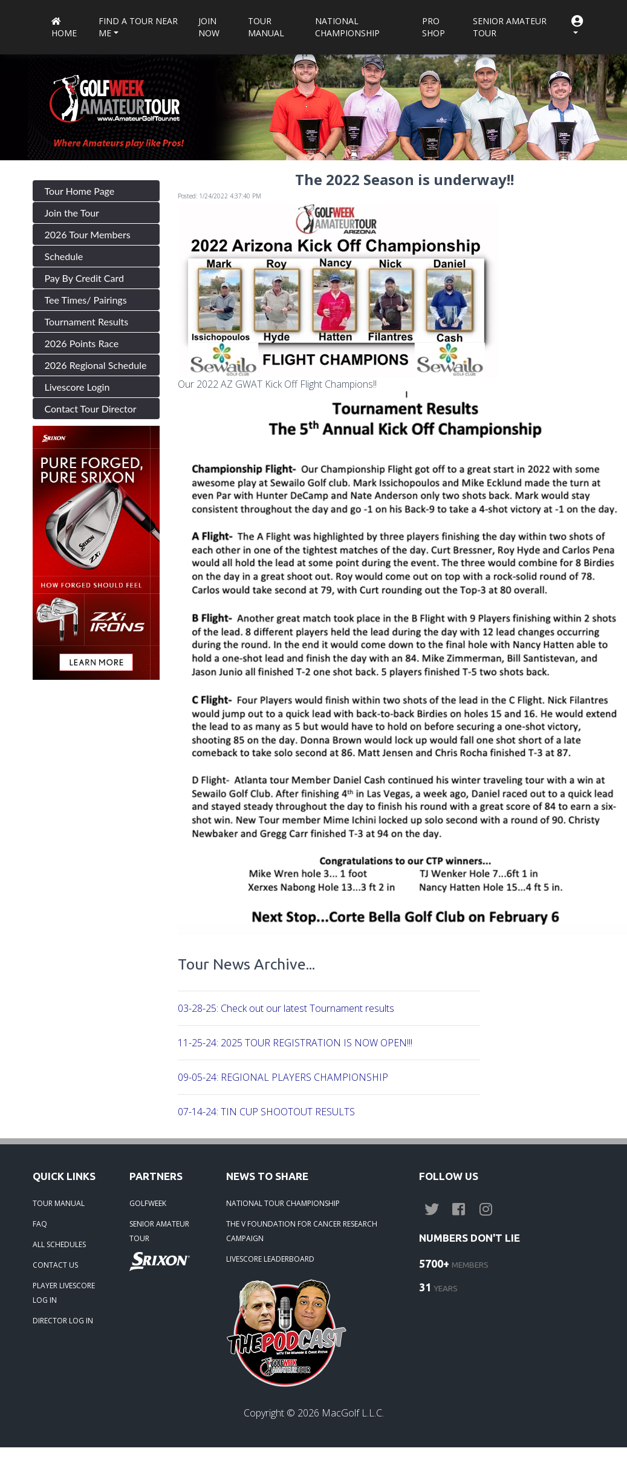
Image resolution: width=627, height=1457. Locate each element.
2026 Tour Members (88, 234)
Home (64, 28)
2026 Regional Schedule (96, 365)
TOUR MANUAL (59, 1203)
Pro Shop (433, 27)
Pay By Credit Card (85, 278)
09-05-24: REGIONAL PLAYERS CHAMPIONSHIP (283, 1077)
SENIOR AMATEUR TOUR (159, 1231)
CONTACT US (55, 1265)
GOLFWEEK (147, 1203)
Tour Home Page (80, 191)
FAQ (40, 1224)
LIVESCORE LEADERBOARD (270, 1259)
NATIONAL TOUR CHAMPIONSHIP (283, 1203)
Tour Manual (266, 27)
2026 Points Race (82, 343)
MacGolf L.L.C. (353, 1413)
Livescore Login (77, 387)
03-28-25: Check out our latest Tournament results (286, 1008)
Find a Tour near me (138, 27)
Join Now (208, 27)
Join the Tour (72, 212)
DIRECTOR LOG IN (63, 1320)
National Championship (347, 27)
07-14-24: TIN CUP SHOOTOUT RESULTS (266, 1111)
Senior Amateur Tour (510, 27)
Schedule (64, 256)
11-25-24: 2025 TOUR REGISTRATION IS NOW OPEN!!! (295, 1042)
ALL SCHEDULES (59, 1244)
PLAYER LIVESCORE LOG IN (64, 1292)
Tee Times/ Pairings (86, 299)
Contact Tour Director (91, 408)
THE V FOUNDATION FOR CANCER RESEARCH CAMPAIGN (301, 1231)
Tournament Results (87, 321)
